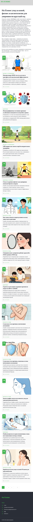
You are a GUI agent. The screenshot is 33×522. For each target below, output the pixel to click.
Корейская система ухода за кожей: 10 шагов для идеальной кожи (16, 470)
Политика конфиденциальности (10, 509)
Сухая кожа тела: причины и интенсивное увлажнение (14, 325)
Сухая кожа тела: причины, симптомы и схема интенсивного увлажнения (15, 362)
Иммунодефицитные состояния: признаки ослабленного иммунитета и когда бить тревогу (16, 111)
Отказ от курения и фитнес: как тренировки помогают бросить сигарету (15, 183)
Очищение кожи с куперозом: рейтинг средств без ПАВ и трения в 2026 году (16, 254)
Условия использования (8, 507)
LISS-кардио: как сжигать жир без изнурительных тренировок (16, 147)
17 (17, 487)
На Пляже (5, 2)
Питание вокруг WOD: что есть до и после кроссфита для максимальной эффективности (15, 76)
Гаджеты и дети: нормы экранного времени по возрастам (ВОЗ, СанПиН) (15, 287)
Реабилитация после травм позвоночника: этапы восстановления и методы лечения (16, 435)
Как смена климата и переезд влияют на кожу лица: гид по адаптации (15, 218)
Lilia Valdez (6, 86)
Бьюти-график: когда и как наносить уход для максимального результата (15, 399)
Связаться (6, 513)
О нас (5, 505)
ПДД (5, 511)
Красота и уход (7, 215)
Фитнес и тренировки (8, 73)
